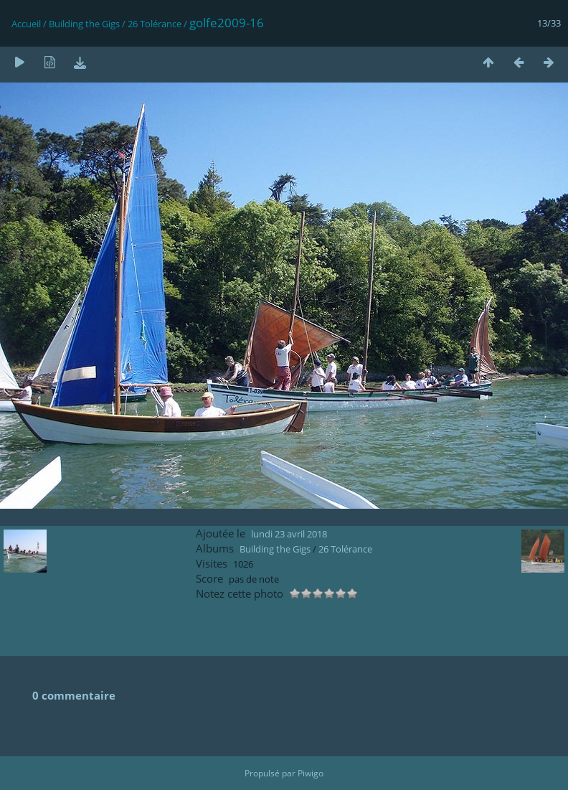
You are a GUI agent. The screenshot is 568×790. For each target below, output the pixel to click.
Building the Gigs (84, 23)
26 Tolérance (154, 23)
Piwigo (310, 773)
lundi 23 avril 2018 (289, 533)
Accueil (26, 23)
